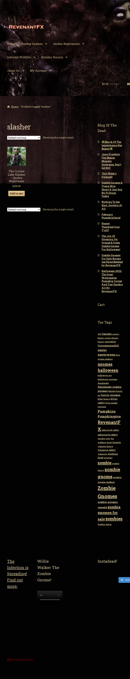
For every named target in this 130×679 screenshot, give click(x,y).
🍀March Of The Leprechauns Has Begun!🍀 (112, 145)
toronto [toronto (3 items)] (116, 442)
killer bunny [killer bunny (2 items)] (104, 399)
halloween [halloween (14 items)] (108, 370)
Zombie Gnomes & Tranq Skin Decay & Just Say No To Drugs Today (112, 189)
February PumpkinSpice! (111, 216)
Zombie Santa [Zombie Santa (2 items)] (104, 524)
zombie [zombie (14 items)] (105, 462)
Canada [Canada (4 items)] (107, 334)
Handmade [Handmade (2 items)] (103, 383)
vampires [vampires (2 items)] (102, 454)
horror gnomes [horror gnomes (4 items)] (110, 395)
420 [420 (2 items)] (99, 334)
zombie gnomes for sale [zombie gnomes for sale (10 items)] (109, 513)
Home (11, 44)
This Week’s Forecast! (109, 175)
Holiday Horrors (52, 57)
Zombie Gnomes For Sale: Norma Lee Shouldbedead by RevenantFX (112, 260)
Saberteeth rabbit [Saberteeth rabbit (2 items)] (110, 430)
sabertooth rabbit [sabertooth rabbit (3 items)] (108, 434)
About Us (13, 70)
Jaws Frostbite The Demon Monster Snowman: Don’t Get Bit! (111, 161)
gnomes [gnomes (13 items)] (105, 364)
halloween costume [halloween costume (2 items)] (107, 379)
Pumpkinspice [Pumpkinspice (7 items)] (109, 416)
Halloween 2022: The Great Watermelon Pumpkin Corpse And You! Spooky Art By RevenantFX (112, 281)
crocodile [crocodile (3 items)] (110, 341)
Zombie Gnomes (32, 44)
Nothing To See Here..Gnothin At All (112, 205)
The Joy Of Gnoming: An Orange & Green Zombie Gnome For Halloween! (111, 242)
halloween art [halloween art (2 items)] (105, 375)
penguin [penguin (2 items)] (102, 406)
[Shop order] (23, 138)
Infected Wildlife (19, 57)
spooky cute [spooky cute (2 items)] (104, 438)
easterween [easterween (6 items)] (106, 355)
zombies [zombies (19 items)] (113, 519)
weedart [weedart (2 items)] (108, 458)
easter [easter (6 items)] (102, 350)
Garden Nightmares (66, 44)
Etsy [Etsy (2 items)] (118, 355)
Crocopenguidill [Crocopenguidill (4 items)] (108, 345)
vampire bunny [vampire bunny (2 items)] (105, 446)
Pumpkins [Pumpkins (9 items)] (106, 411)
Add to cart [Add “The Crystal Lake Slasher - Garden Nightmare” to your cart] (16, 193)
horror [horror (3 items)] (112, 391)
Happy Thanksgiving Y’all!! (111, 227)
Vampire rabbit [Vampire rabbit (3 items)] (107, 450)
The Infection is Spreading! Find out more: (17, 574)
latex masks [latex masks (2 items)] (111, 403)
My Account (38, 70)
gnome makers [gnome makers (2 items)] (105, 359)
